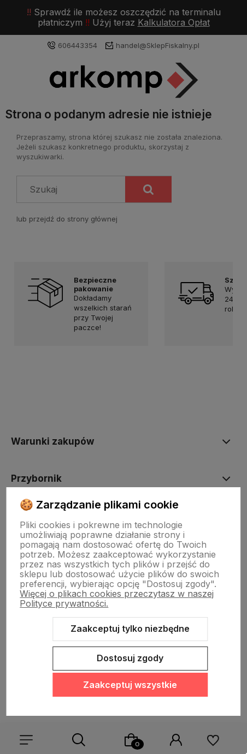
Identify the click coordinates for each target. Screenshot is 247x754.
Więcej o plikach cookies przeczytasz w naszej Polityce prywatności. (117, 598)
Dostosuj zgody (130, 658)
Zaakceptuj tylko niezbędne (130, 628)
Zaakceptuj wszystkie (130, 684)
